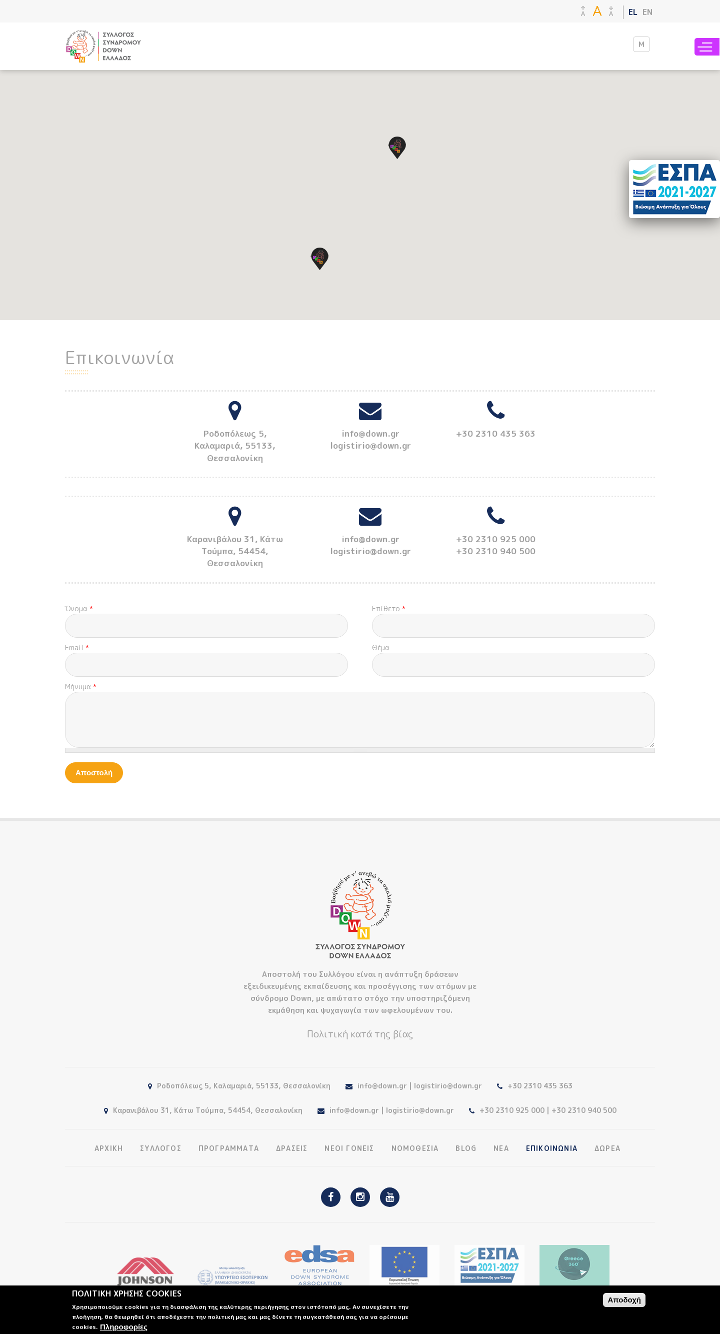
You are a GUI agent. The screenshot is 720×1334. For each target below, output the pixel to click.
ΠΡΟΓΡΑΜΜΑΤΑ (228, 1148)
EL (633, 12)
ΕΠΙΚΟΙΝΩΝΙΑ (552, 1148)
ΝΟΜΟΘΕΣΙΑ (415, 1148)
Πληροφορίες (124, 1326)
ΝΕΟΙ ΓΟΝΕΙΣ (349, 1148)
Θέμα (381, 647)
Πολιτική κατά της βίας (360, 1033)
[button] (397, 148)
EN (647, 12)
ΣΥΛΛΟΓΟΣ (161, 1148)
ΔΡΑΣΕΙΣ (292, 1148)
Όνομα (79, 608)
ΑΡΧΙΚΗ (108, 1148)
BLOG (466, 1148)
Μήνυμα (80, 686)
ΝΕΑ (501, 1148)
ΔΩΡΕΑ (607, 1148)
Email (77, 647)
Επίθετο (389, 608)
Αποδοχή (624, 1299)
